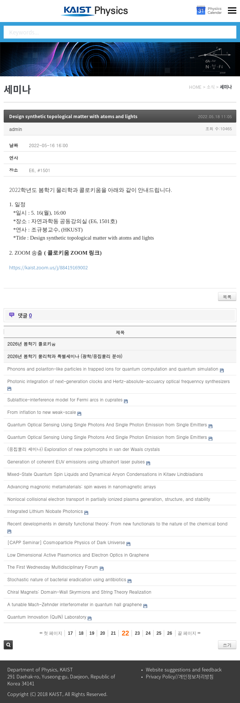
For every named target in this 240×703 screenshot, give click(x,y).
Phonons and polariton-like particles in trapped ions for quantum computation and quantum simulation (112, 368)
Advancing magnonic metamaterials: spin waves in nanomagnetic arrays (81, 486)
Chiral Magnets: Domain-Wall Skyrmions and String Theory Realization (79, 592)
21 (113, 633)
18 (81, 633)
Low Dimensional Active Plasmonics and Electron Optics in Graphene (78, 554)
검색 (8, 644)
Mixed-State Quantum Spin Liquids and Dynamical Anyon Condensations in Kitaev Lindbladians (105, 474)
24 (148, 633)
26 (169, 633)
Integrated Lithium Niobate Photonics (45, 511)
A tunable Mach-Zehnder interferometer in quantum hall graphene (74, 604)
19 (91, 633)
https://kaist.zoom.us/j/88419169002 (48, 267)
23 (137, 633)
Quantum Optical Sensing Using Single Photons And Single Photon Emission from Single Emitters (107, 424)
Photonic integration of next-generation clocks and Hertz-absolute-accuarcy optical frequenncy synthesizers (118, 381)
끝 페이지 (189, 633)
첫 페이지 (51, 633)
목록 (227, 297)
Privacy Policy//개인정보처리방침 (180, 676)
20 (102, 633)
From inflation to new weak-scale (41, 412)
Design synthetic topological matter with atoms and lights (73, 116)
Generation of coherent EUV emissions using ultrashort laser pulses (76, 461)
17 (70, 633)
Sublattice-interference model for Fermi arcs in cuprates (64, 399)
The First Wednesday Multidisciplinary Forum (52, 567)
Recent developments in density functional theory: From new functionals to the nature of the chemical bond (117, 523)
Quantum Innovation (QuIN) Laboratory (46, 616)
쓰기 (227, 645)
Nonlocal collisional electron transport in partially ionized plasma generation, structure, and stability (108, 499)
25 (158, 633)
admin (15, 129)
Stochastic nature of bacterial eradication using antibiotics (66, 579)
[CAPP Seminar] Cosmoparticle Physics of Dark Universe (66, 542)
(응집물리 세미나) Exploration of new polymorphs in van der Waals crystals (83, 449)
